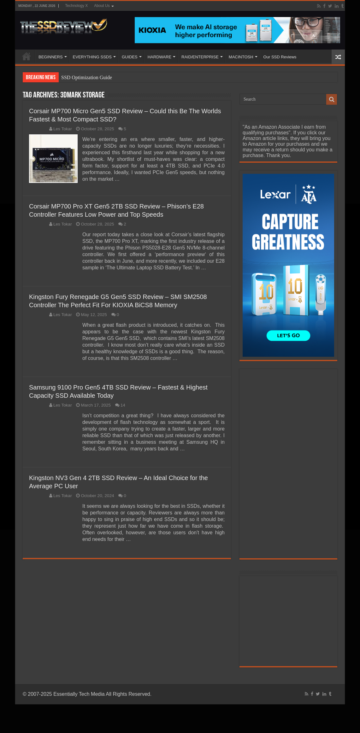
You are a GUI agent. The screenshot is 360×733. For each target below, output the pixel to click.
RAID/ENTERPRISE (200, 57)
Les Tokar (62, 128)
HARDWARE (159, 57)
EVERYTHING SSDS (92, 57)
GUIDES (130, 57)
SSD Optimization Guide (86, 77)
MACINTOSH (241, 57)
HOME (26, 56)
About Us (101, 5)
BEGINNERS (50, 57)
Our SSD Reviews (280, 57)
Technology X (76, 5)
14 (123, 405)
